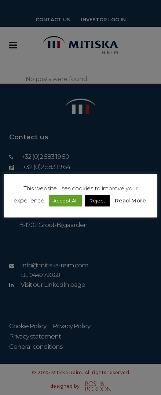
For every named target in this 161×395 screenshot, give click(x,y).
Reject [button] (97, 201)
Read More (130, 200)
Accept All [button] (65, 201)
